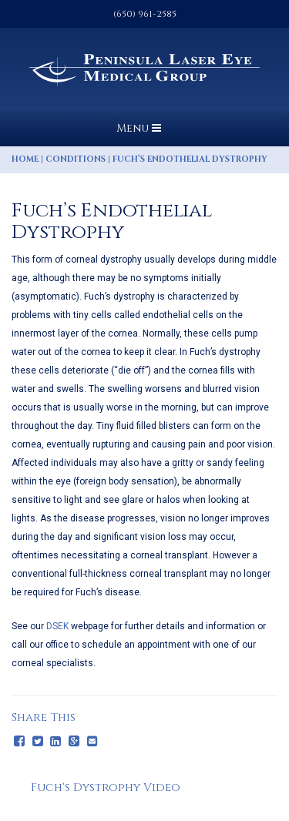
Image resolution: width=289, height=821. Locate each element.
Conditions (75, 159)
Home (25, 159)
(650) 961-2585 (144, 14)
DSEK (57, 626)
